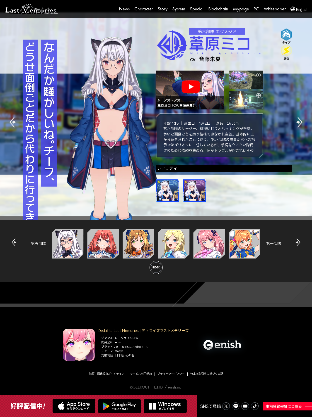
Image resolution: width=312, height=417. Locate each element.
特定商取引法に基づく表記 (206, 374)
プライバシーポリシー (171, 374)
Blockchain (218, 9)
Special (196, 9)
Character (143, 9)
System (178, 9)
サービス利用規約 (141, 374)
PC (256, 9)
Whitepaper (275, 9)
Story (163, 9)
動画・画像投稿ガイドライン (106, 374)
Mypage (241, 9)
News (124, 9)
